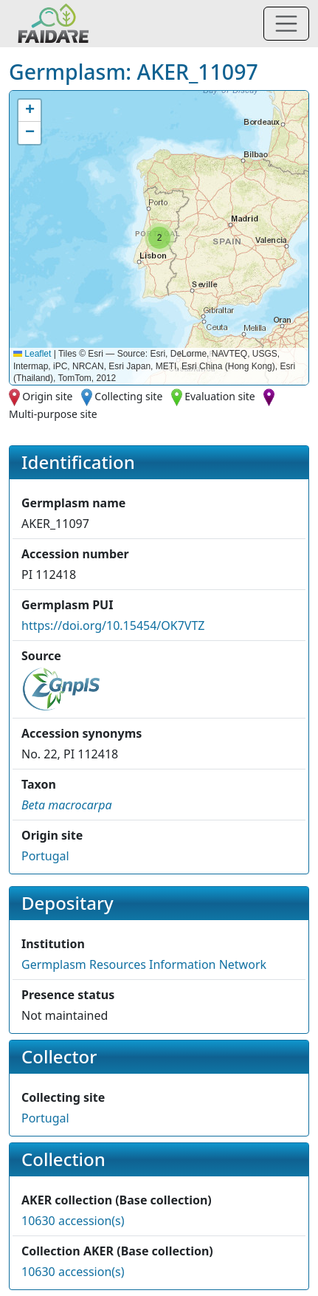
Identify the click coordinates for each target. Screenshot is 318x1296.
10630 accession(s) (73, 1221)
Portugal (45, 856)
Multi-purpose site (53, 414)
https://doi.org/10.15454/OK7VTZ (113, 625)
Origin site (47, 396)
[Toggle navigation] (286, 24)
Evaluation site (219, 396)
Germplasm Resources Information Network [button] (143, 964)
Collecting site (128, 396)
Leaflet (32, 354)
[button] (159, 238)
